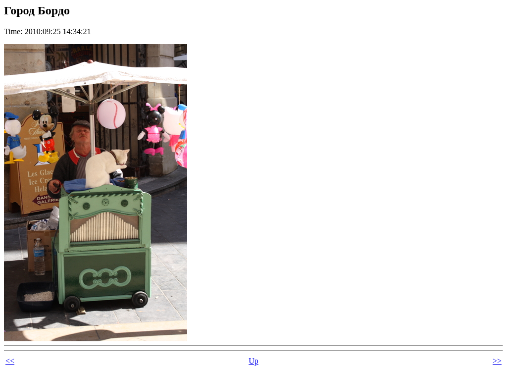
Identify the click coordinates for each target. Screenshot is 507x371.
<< (9, 361)
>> (497, 361)
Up (253, 361)
